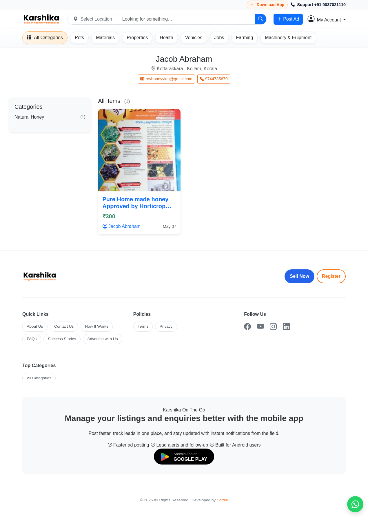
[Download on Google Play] (184, 457)
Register (331, 276)
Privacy (166, 326)
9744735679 (214, 79)
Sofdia (222, 500)
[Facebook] (247, 327)
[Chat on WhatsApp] (355, 504)
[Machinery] (288, 38)
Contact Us (64, 326)
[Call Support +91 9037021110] (318, 5)
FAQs (32, 339)
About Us (35, 326)
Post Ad (288, 19)
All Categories (39, 378)
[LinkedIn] (286, 327)
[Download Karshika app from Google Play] (267, 5)
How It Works (96, 326)
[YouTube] (260, 327)
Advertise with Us (102, 339)
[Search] (260, 19)
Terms (143, 326)
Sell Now (299, 276)
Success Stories (62, 339)
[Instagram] (273, 327)
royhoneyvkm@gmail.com (166, 79)
